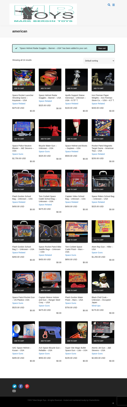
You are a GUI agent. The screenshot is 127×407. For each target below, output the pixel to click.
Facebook (21, 386)
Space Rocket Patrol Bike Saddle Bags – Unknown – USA (50, 249)
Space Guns (17, 154)
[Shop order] (99, 61)
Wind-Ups (96, 306)
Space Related (18, 103)
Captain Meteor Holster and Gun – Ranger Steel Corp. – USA (49, 300)
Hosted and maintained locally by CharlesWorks (81, 400)
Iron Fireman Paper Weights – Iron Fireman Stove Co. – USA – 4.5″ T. (103, 97)
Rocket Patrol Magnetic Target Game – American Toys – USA (103, 148)
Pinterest (27, 386)
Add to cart (19, 88)
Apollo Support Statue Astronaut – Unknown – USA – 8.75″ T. (75, 97)
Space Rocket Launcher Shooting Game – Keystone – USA (22, 97)
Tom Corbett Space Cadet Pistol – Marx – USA (74, 249)
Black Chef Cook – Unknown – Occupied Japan (101, 300)
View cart (102, 48)
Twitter (14, 386)
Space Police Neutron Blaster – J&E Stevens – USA (23, 148)
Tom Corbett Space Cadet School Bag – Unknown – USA (47, 199)
